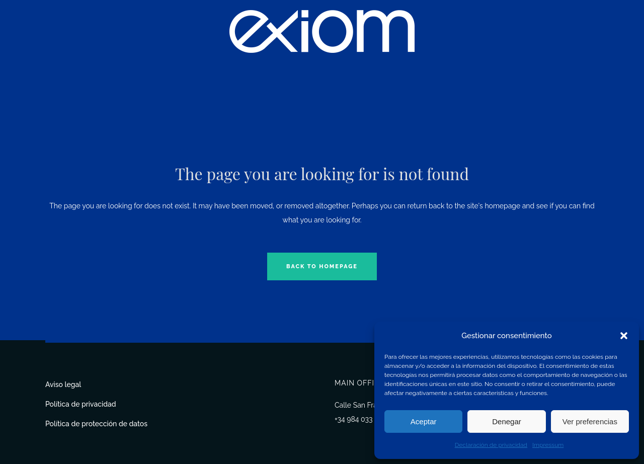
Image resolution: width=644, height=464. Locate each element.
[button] (624, 336)
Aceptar (424, 421)
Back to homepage (322, 266)
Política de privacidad (80, 404)
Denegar (506, 421)
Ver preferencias (589, 421)
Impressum (548, 444)
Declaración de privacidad (491, 444)
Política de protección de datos (96, 424)
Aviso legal (63, 384)
